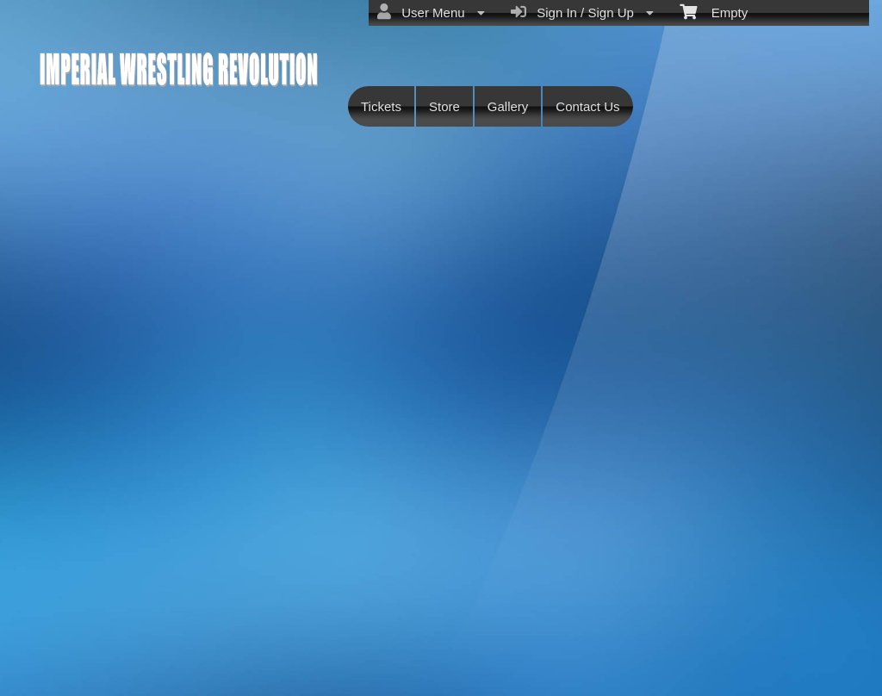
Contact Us (587, 106)
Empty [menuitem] (714, 11)
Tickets (381, 106)
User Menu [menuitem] (431, 12)
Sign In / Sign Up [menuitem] (582, 12)
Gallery (508, 106)
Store (444, 106)
